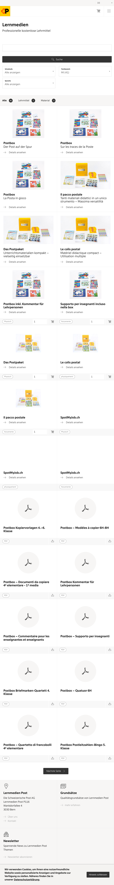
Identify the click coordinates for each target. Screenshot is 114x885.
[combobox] (28, 71)
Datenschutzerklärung (26, 879)
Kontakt (9, 820)
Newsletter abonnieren (17, 857)
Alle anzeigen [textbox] (12, 72)
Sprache (8, 81)
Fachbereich (65, 69)
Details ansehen (14, 152)
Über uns (10, 816)
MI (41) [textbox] (65, 72)
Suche (57, 59)
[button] (98, 875)
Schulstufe (9, 69)
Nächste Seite (55, 771)
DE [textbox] (98, 3)
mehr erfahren (70, 805)
